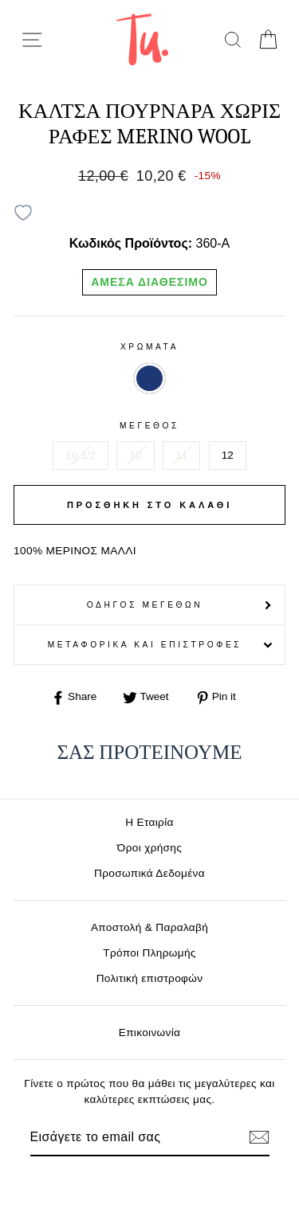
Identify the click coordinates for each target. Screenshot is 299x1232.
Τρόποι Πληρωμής (149, 953)
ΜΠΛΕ (149, 378)
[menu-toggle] (32, 40)
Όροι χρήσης (149, 848)
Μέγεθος (149, 425)
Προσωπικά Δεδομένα (149, 873)
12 (228, 455)
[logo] (142, 39)
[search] (232, 39)
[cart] (267, 39)
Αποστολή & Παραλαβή (149, 927)
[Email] (122, 1137)
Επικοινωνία (150, 1032)
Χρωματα (149, 346)
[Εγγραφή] (259, 1137)
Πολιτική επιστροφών (149, 978)
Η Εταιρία (149, 822)
